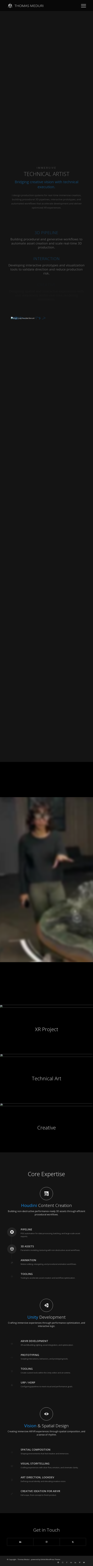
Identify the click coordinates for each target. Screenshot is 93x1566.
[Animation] (12, 1263)
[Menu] (82, 5)
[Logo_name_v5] (38, 5)
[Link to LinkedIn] (20, 1542)
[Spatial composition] (12, 1452)
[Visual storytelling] (12, 1466)
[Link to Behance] (71, 1562)
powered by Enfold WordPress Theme (45, 1559)
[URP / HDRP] (12, 1385)
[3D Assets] (12, 1249)
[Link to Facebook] (67, 1562)
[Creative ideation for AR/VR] (12, 1494)
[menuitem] (82, 5)
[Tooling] (12, 1276)
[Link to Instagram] (46, 1542)
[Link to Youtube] (84, 1562)
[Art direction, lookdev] (12, 1480)
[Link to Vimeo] (79, 1562)
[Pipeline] (12, 1232)
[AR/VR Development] (12, 1343)
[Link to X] (73, 1541)
